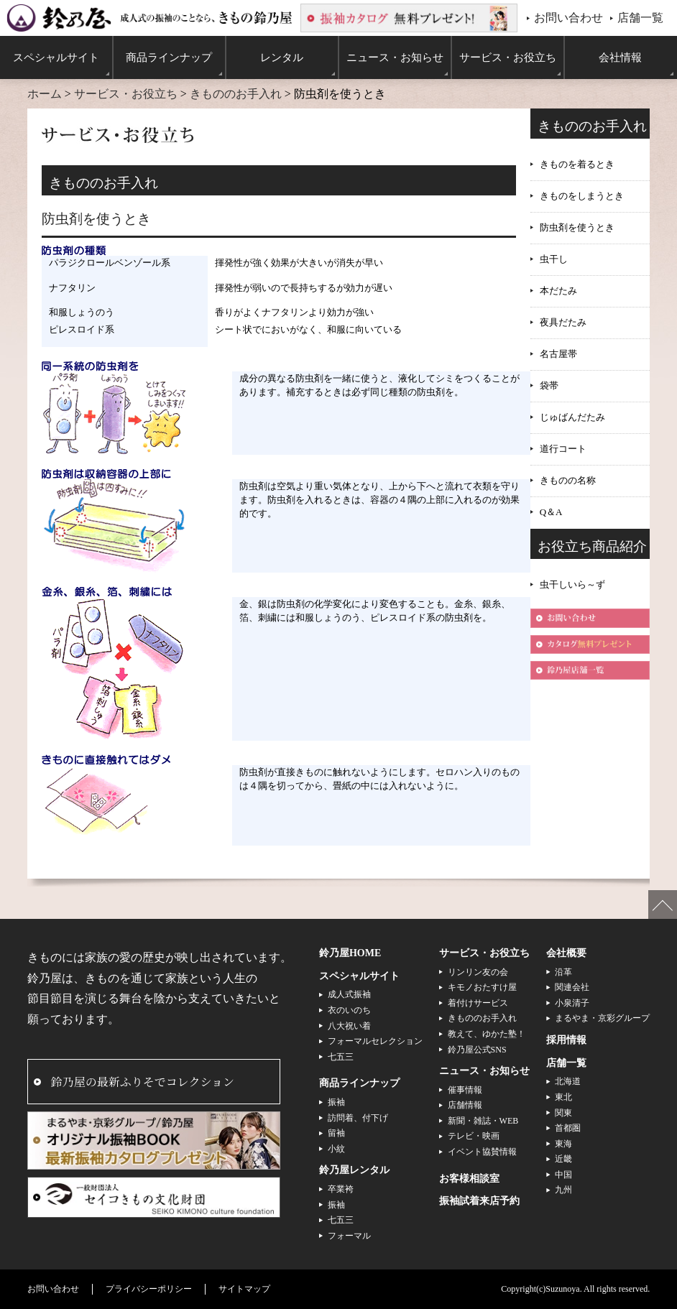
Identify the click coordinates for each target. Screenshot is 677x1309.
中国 (563, 1175)
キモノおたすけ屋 (482, 987)
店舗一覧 (640, 17)
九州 (563, 1190)
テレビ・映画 (473, 1136)
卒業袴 (341, 1189)
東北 (563, 1097)
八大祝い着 (349, 1026)
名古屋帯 (558, 353)
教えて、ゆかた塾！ (486, 1034)
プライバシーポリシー (149, 1289)
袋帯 (549, 385)
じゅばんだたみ (572, 417)
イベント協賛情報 (482, 1152)
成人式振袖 (349, 994)
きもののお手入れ (236, 94)
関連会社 (572, 987)
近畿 (563, 1159)
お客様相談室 (469, 1178)
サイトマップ (244, 1289)
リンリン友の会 (478, 972)
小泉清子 (572, 1003)
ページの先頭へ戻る (662, 904)
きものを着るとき (577, 164)
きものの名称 (568, 480)
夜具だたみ (563, 322)
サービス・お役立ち (126, 94)
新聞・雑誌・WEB (483, 1121)
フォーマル (349, 1236)
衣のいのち (349, 1010)
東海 (563, 1144)
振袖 (336, 1102)
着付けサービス (478, 1003)
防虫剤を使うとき (577, 227)
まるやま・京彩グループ (602, 1018)
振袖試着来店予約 (479, 1200)
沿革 (563, 972)
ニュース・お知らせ (484, 1070)
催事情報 (465, 1090)
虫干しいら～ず (572, 584)
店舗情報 (465, 1105)
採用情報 (566, 1040)
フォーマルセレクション (375, 1041)
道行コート (563, 448)
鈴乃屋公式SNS (477, 1050)
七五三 (341, 1057)
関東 (563, 1113)
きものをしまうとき (582, 195)
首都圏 (568, 1128)
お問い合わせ (568, 17)
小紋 (336, 1149)
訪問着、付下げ (358, 1118)
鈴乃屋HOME (350, 953)
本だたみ (558, 290)
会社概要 (566, 953)
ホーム (44, 94)
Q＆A (551, 512)
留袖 (336, 1133)
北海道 (568, 1081)
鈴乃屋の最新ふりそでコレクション (142, 1081)
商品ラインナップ (359, 1083)
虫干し (554, 259)
